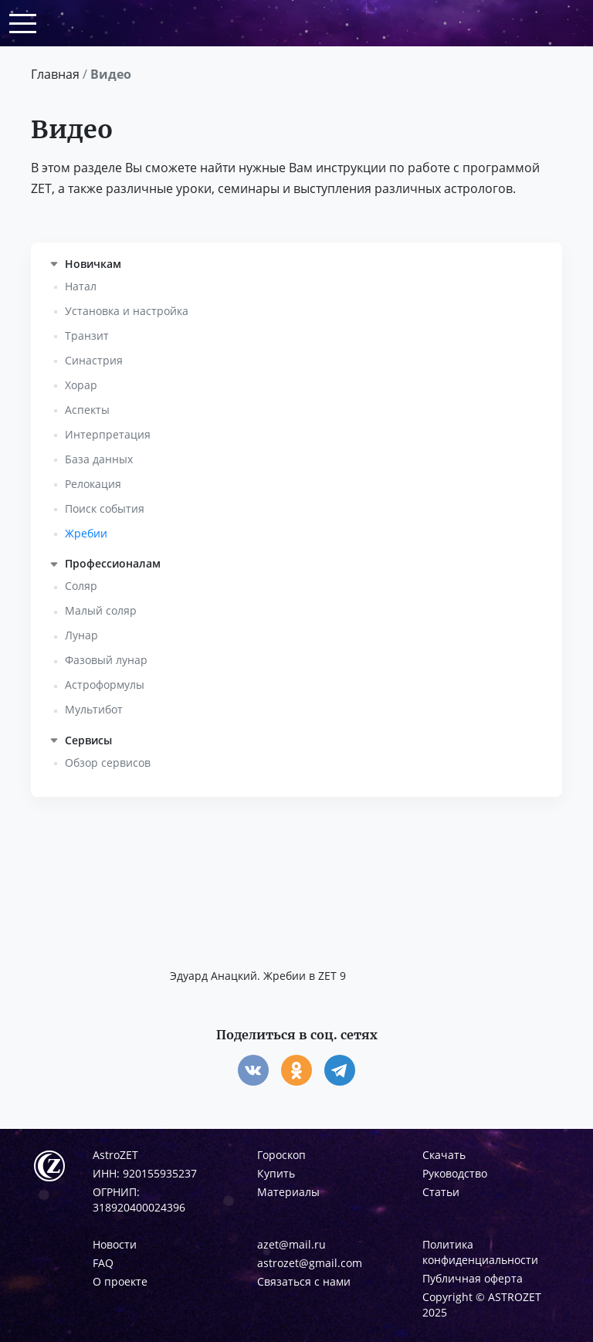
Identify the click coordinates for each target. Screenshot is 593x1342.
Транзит (87, 335)
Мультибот (94, 709)
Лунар (81, 635)
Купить (276, 1173)
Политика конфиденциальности (480, 1252)
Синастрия (94, 360)
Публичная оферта (472, 1278)
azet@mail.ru (291, 1244)
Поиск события (104, 508)
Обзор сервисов (108, 762)
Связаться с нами (304, 1281)
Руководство (454, 1173)
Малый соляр (101, 610)
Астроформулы (104, 684)
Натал (81, 286)
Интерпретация (108, 434)
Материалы (288, 1191)
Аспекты (87, 409)
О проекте (120, 1281)
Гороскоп (281, 1154)
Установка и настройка (126, 310)
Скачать (444, 1154)
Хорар (81, 385)
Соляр (81, 585)
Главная (55, 74)
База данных (99, 459)
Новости (115, 1244)
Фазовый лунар (106, 659)
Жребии (86, 533)
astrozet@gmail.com (309, 1263)
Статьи (440, 1191)
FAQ (103, 1263)
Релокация (93, 483)
